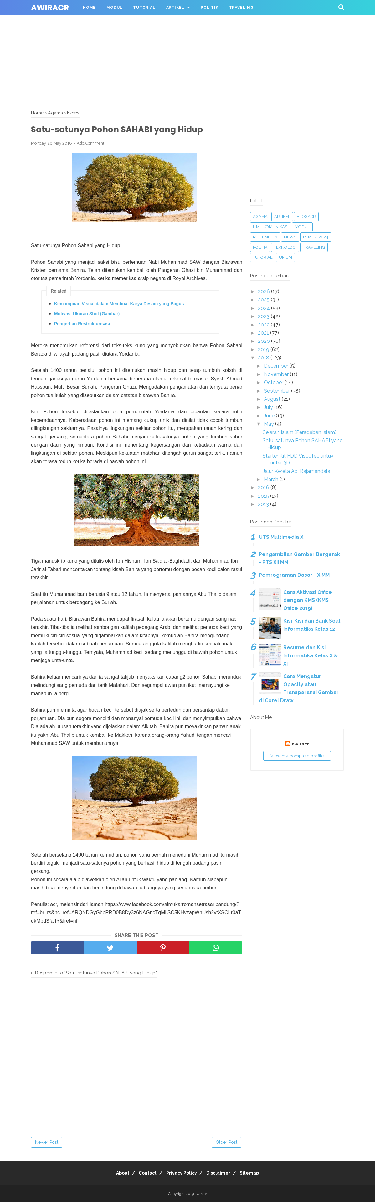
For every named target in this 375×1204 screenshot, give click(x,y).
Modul (114, 7)
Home (89, 7)
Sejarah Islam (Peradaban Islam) (299, 432)
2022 (264, 325)
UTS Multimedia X (281, 537)
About (114, 1174)
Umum (285, 257)
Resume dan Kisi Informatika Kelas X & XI (310, 655)
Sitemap (257, 1174)
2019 (264, 350)
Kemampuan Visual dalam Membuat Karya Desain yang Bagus (119, 305)
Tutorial (144, 7)
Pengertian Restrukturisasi (82, 325)
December (277, 366)
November (277, 374)
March (272, 479)
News (290, 237)
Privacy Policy (181, 1174)
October (274, 382)
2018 (264, 358)
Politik (209, 7)
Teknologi (285, 247)
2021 (264, 333)
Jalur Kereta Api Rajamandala (296, 471)
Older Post (226, 1144)
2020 (264, 341)
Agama (260, 216)
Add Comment (90, 145)
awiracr (50, 7)
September (277, 391)
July (269, 407)
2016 (264, 488)
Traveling (241, 7)
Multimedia (265, 237)
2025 (264, 300)
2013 (264, 504)
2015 (264, 496)
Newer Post (46, 1144)
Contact (144, 1174)
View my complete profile (297, 755)
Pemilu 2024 (315, 237)
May (269, 424)
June (270, 416)
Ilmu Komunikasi (270, 227)
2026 (264, 291)
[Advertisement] (187, 44)
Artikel (175, 7)
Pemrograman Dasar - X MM (294, 575)
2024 (264, 308)
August (273, 399)
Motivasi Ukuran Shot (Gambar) (87, 315)
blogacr (306, 216)
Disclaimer (222, 1174)
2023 (264, 316)
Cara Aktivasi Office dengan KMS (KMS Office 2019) (307, 600)
